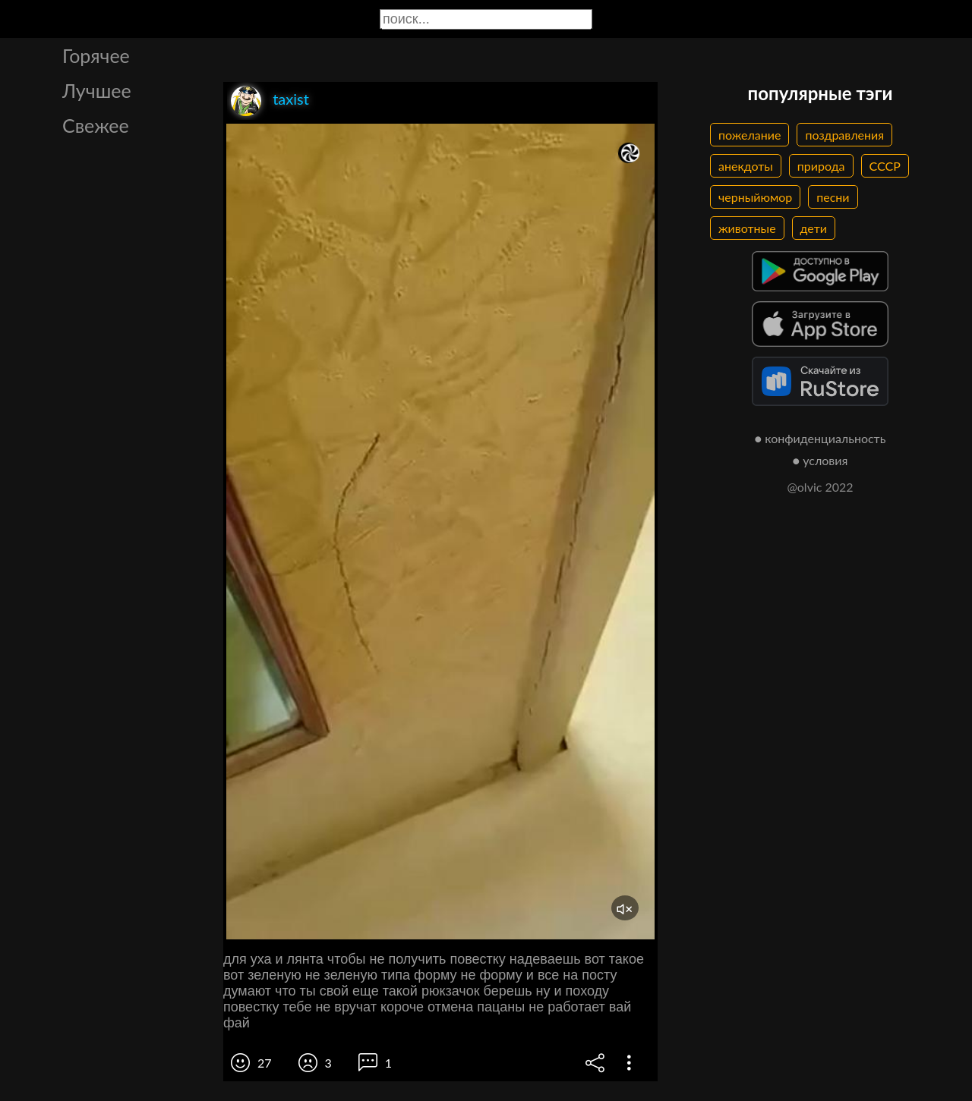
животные (747, 228)
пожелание (749, 134)
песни (832, 197)
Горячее (96, 55)
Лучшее (96, 90)
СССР (885, 166)
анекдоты (745, 166)
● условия (820, 460)
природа (821, 166)
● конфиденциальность (820, 438)
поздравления (844, 134)
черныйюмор (755, 197)
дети (813, 228)
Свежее (95, 125)
